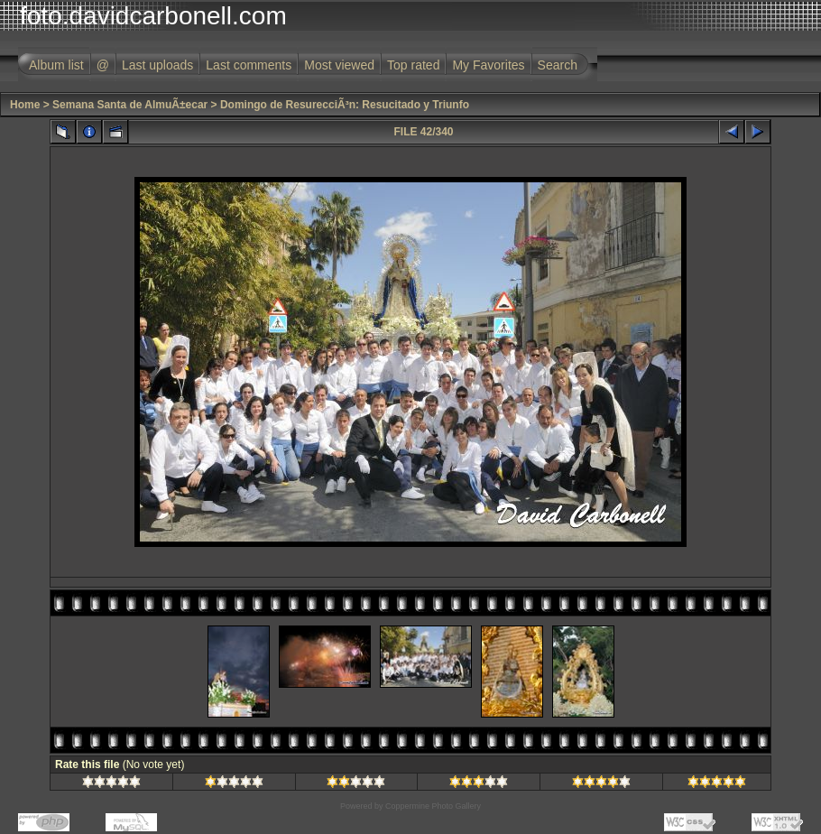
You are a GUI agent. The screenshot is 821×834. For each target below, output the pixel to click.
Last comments (248, 65)
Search (557, 65)
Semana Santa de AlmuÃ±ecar (130, 104)
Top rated (413, 65)
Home (25, 104)
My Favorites (488, 65)
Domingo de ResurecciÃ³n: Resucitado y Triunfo (344, 104)
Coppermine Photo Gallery (433, 806)
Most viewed (339, 65)
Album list (56, 65)
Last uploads (157, 65)
